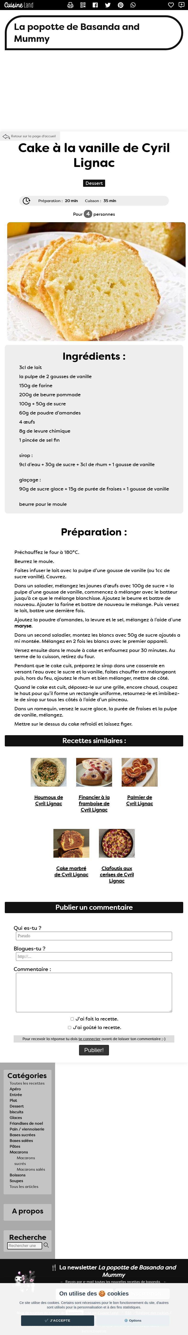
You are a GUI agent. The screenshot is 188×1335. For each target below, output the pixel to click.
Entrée (16, 1094)
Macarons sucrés (24, 1160)
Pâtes (15, 1146)
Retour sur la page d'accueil (33, 136)
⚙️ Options (132, 1320)
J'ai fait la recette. (94, 1019)
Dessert (17, 1106)
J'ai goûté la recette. (94, 1027)
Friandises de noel (26, 1123)
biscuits (16, 1111)
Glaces (16, 1117)
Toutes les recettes (27, 1083)
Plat (13, 1100)
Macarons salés (31, 1169)
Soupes (16, 1180)
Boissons (17, 1175)
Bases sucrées (22, 1134)
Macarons (19, 1152)
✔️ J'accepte (57, 1320)
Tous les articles (24, 1186)
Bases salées (21, 1140)
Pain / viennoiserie (27, 1129)
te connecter (90, 1039)
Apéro (15, 1089)
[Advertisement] (94, 93)
